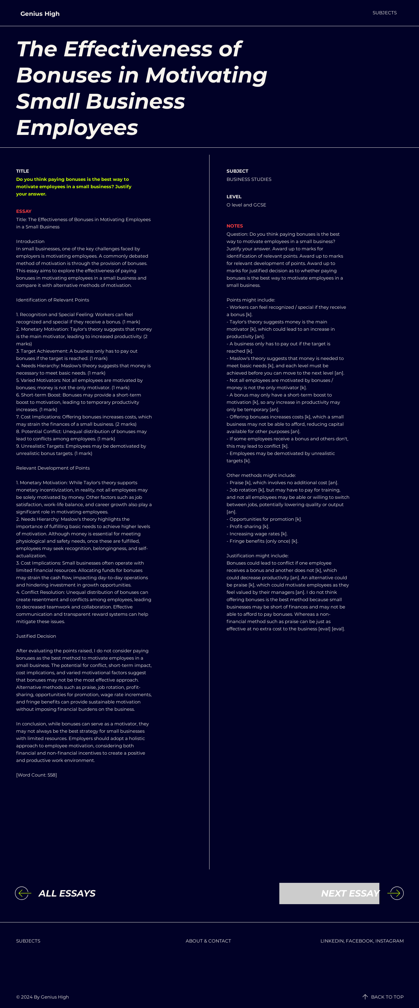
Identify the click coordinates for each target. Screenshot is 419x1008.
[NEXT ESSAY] (329, 893)
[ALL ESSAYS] (89, 893)
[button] (384, 12)
